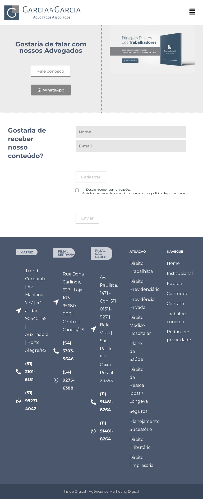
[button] (192, 13)
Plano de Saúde (136, 351)
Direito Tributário (140, 443)
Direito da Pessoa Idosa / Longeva (139, 385)
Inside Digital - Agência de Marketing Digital (101, 491)
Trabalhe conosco (176, 317)
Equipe (174, 283)
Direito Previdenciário (141, 285)
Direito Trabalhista (141, 267)
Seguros (138, 411)
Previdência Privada (141, 303)
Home (173, 263)
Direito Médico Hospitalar (140, 325)
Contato (175, 303)
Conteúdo (177, 293)
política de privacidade (168, 193)
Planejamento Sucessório (141, 425)
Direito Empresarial (141, 461)
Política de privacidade (178, 335)
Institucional (178, 273)
